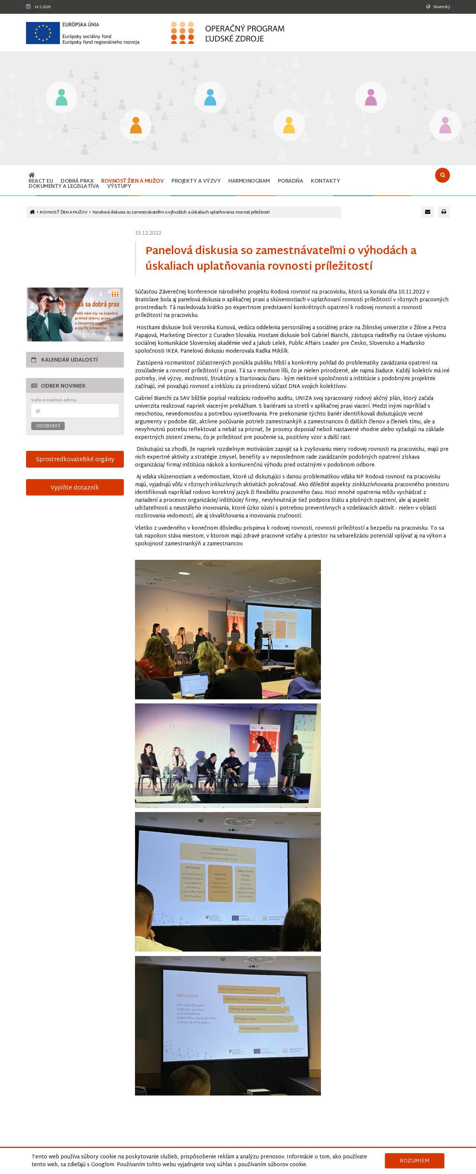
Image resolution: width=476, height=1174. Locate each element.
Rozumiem (415, 1161)
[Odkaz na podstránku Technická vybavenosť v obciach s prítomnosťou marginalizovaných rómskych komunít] (445, 125)
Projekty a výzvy (196, 181)
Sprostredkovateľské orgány (75, 460)
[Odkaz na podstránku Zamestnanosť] (210, 98)
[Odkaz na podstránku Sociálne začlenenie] (289, 125)
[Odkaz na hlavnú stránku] (32, 176)
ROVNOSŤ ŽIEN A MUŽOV (132, 181)
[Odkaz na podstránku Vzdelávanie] (61, 98)
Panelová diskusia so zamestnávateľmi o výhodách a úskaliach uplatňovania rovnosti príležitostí (181, 212)
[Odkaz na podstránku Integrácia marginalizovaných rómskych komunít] (371, 98)
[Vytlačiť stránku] (443, 212)
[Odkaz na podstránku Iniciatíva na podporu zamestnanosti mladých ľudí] (136, 125)
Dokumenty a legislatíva (64, 186)
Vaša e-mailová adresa (54, 400)
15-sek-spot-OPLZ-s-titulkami (75, 255)
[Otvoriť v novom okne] (75, 314)
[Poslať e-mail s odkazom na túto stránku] (427, 212)
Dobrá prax (77, 181)
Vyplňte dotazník (75, 488)
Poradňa (290, 181)
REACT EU (41, 181)
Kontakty (325, 181)
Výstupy (119, 186)
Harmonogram (249, 181)
